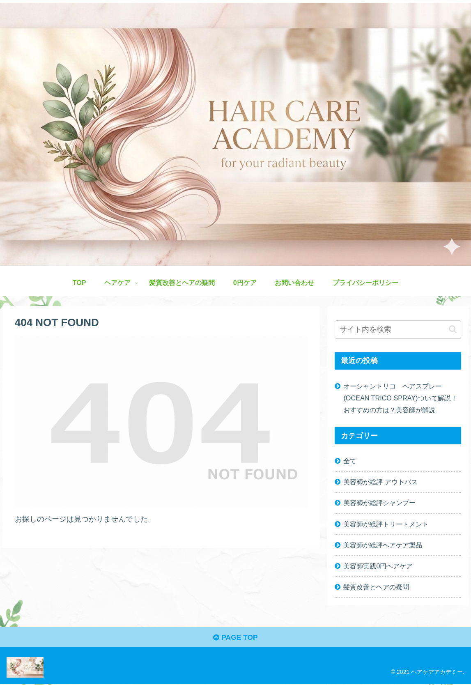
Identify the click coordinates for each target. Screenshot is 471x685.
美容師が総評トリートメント (386, 524)
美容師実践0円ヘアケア (378, 566)
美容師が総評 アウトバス (380, 481)
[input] (398, 329)
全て (349, 460)
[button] (453, 329)
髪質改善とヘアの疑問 (376, 587)
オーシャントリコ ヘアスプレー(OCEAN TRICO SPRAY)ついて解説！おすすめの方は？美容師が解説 (400, 398)
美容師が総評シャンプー (379, 502)
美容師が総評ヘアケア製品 (382, 545)
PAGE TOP (235, 638)
